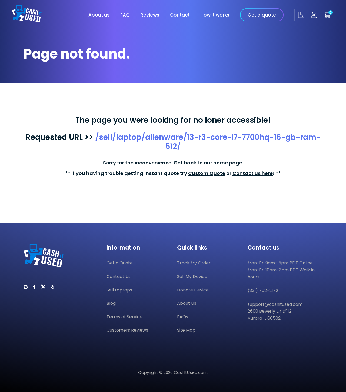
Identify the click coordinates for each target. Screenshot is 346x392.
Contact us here (252, 173)
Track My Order (194, 263)
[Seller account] (314, 15)
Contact (180, 15)
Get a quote (262, 15)
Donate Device (193, 290)
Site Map (186, 330)
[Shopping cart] (327, 14)
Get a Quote (120, 263)
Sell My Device (192, 276)
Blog (111, 303)
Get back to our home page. (208, 162)
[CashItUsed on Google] (26, 287)
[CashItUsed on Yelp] (52, 287)
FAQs (182, 317)
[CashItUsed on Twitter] (43, 287)
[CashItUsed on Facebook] (34, 287)
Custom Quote (206, 173)
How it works (215, 15)
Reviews (150, 15)
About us (98, 15)
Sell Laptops (119, 290)
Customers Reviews (127, 330)
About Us (186, 303)
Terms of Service (124, 317)
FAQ (125, 15)
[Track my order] (301, 15)
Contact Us (119, 276)
